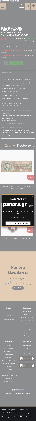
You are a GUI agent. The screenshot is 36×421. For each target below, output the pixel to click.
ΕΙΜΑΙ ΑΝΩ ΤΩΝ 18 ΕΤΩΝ (18, 223)
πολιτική (14, 418)
